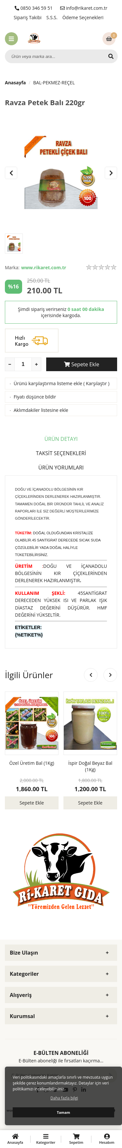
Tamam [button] (63, 1112)
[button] (111, 173)
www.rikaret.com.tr (43, 267)
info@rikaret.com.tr (83, 8)
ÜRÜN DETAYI (60, 438)
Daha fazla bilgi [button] (64, 1098)
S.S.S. (52, 17)
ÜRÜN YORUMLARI (61, 467)
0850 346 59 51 (34, 8)
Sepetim (76, 1139)
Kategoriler (46, 1139)
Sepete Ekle (81, 364)
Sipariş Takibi (28, 17)
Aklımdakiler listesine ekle (41, 410)
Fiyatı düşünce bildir (35, 397)
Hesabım (106, 1139)
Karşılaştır (96, 383)
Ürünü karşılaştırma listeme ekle (48, 383)
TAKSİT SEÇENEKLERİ (61, 453)
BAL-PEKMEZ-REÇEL (54, 82)
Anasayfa (15, 82)
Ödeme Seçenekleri (82, 17)
